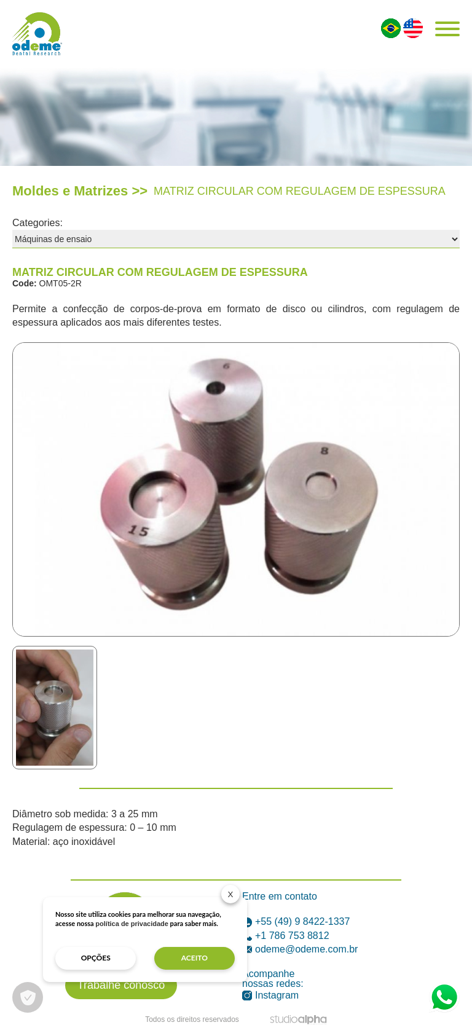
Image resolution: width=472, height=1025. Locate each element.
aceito (194, 957)
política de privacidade (131, 923)
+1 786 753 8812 (285, 935)
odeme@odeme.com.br (300, 949)
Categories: (37, 223)
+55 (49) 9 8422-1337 (296, 921)
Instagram (270, 995)
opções (96, 957)
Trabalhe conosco (121, 985)
